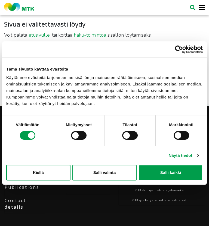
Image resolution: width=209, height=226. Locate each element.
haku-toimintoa (90, 35)
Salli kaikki (170, 172)
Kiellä (38, 172)
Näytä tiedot (180, 155)
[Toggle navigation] (200, 7)
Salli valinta (104, 172)
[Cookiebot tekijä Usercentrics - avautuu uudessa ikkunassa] (179, 49)
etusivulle (39, 35)
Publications (22, 187)
